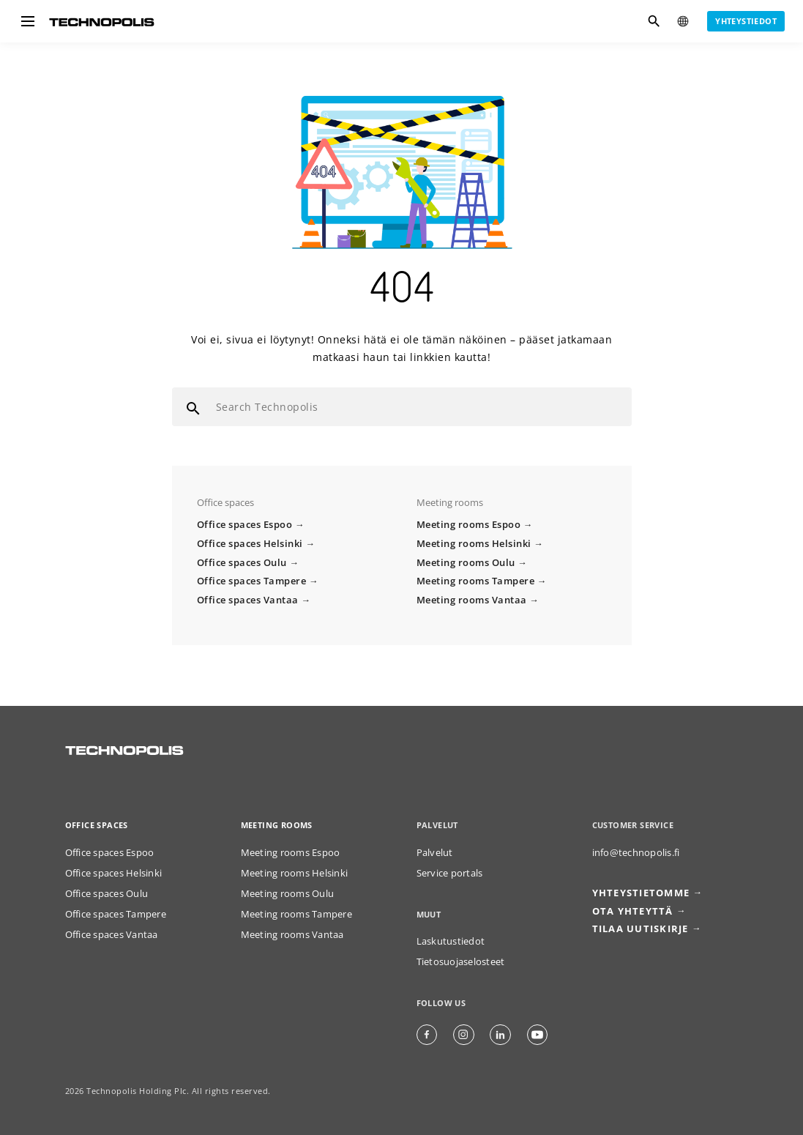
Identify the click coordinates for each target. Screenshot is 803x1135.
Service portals (450, 873)
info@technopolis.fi (636, 852)
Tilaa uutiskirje (640, 929)
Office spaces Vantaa (248, 600)
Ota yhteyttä (632, 911)
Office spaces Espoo (245, 524)
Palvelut (435, 852)
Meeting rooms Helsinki (474, 543)
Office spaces (96, 824)
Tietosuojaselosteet (461, 962)
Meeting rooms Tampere (476, 581)
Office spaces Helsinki (250, 543)
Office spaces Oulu (242, 563)
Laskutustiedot (451, 941)
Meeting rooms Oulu (466, 563)
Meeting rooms (277, 824)
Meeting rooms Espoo (469, 524)
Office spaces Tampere (252, 581)
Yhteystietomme (641, 893)
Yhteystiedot (746, 20)
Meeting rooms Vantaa (472, 600)
